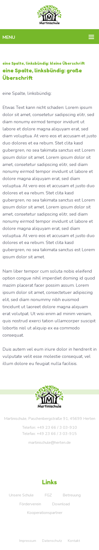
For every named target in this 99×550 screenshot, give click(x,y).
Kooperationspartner (44, 512)
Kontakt (74, 540)
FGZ (48, 495)
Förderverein (30, 504)
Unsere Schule (21, 495)
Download (61, 504)
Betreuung (72, 495)
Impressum (27, 540)
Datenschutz (52, 540)
